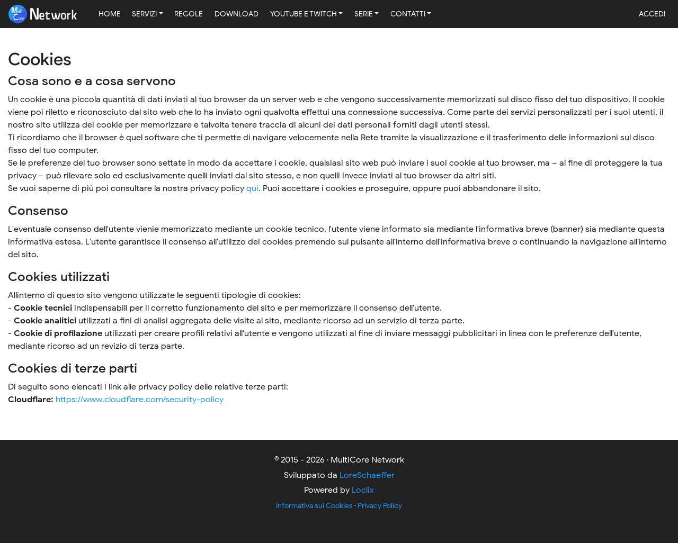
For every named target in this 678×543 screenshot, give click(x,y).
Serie (363, 14)
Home (110, 14)
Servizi (144, 14)
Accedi (652, 14)
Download (236, 14)
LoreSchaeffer (367, 475)
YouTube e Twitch (303, 14)
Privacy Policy (380, 505)
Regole (188, 14)
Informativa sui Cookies (314, 505)
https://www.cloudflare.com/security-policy (140, 399)
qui (252, 188)
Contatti (407, 14)
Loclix (363, 490)
